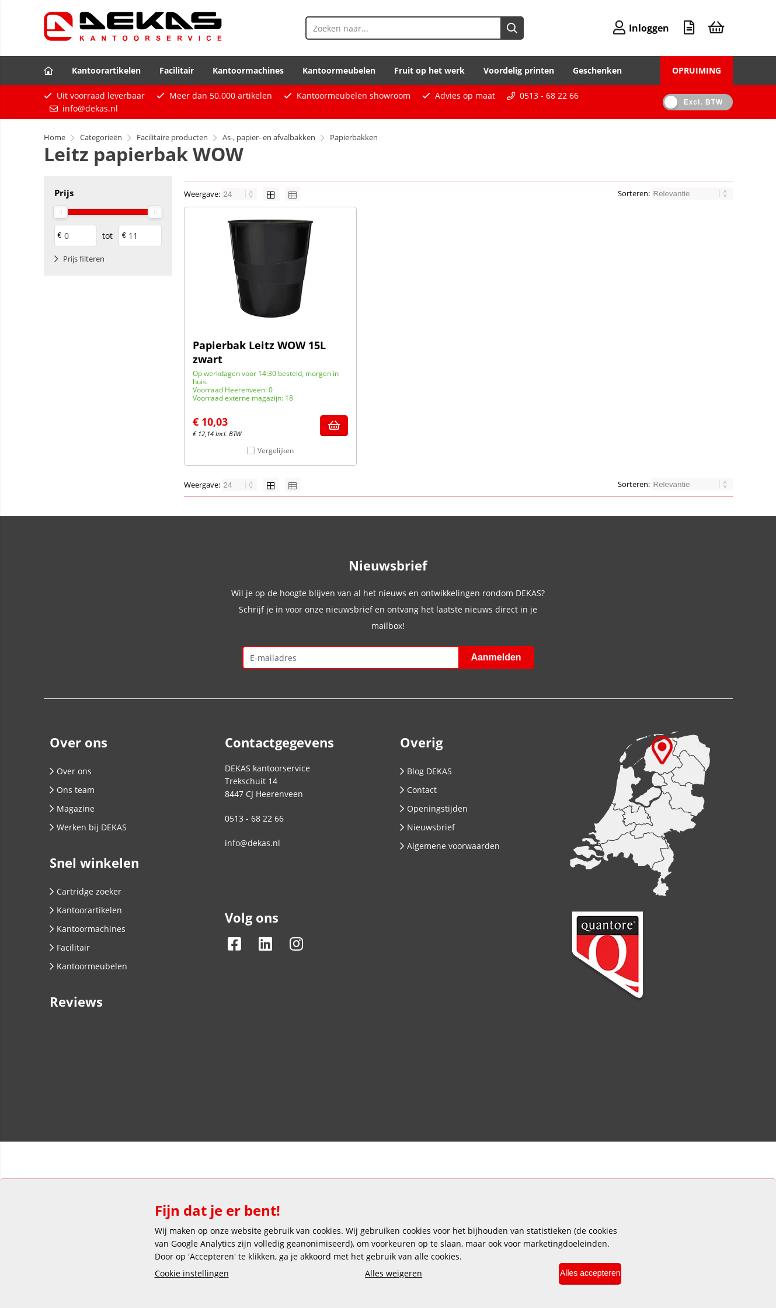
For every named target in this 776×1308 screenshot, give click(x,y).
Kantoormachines (248, 70)
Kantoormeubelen (338, 70)
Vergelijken (275, 450)
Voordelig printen (518, 70)
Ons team (72, 789)
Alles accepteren (582, 1274)
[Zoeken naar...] (504, 28)
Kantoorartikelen (106, 70)
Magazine (72, 808)
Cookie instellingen (192, 1274)
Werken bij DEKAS (88, 827)
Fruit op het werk (429, 70)
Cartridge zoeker (85, 891)
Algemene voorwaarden (450, 845)
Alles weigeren (385, 1274)
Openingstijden (434, 808)
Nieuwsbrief (427, 827)
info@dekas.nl (90, 108)
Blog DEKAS (426, 771)
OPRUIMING (696, 70)
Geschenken (597, 70)
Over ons (71, 771)
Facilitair (176, 70)
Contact (418, 789)
